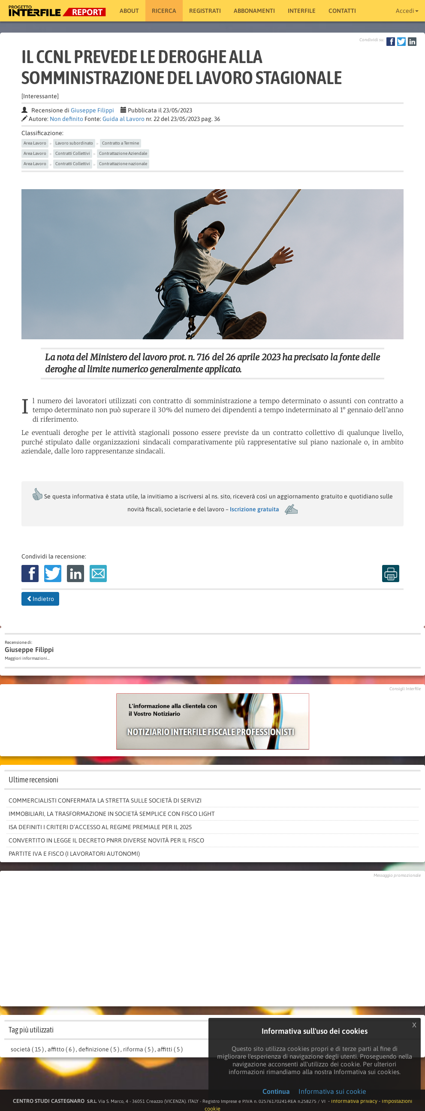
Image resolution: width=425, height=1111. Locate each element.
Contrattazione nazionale (123, 163)
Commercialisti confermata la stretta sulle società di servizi (105, 800)
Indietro (40, 598)
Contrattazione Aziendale (123, 153)
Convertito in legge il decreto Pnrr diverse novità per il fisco (106, 840)
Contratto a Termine (120, 143)
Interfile (302, 10)
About (129, 10)
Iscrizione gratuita (254, 509)
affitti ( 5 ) (170, 1049)
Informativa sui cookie (332, 1091)
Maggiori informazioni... (27, 658)
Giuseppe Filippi (92, 110)
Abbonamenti (254, 10)
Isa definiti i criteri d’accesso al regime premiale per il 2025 (100, 827)
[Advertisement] (213, 940)
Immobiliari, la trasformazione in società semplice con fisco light (112, 813)
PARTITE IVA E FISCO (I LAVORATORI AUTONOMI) (74, 853)
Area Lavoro (35, 143)
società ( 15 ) (27, 1049)
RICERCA (164, 10)
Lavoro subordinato (74, 143)
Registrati (205, 10)
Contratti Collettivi (72, 153)
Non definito (66, 118)
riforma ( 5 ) (138, 1049)
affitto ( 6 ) (61, 1049)
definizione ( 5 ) (98, 1049)
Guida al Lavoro (123, 118)
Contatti (342, 10)
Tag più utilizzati (31, 1029)
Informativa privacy (354, 1101)
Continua (276, 1091)
